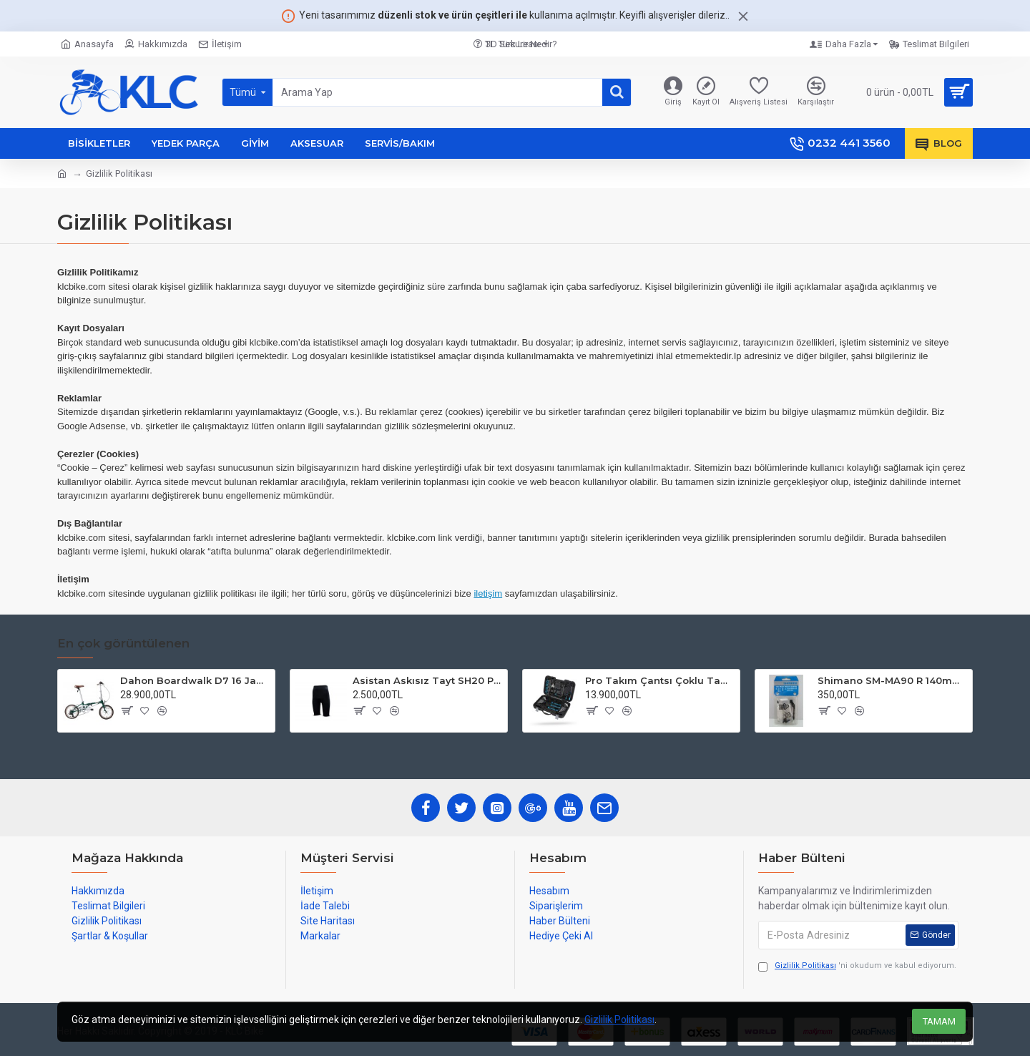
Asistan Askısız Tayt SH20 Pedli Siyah (427, 680)
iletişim (488, 593)
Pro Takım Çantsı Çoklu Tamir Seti (660, 680)
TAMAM (939, 1021)
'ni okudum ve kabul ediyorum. (857, 966)
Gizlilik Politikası (619, 1019)
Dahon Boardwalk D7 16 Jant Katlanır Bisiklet (195, 680)
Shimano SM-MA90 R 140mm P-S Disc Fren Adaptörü (892, 680)
